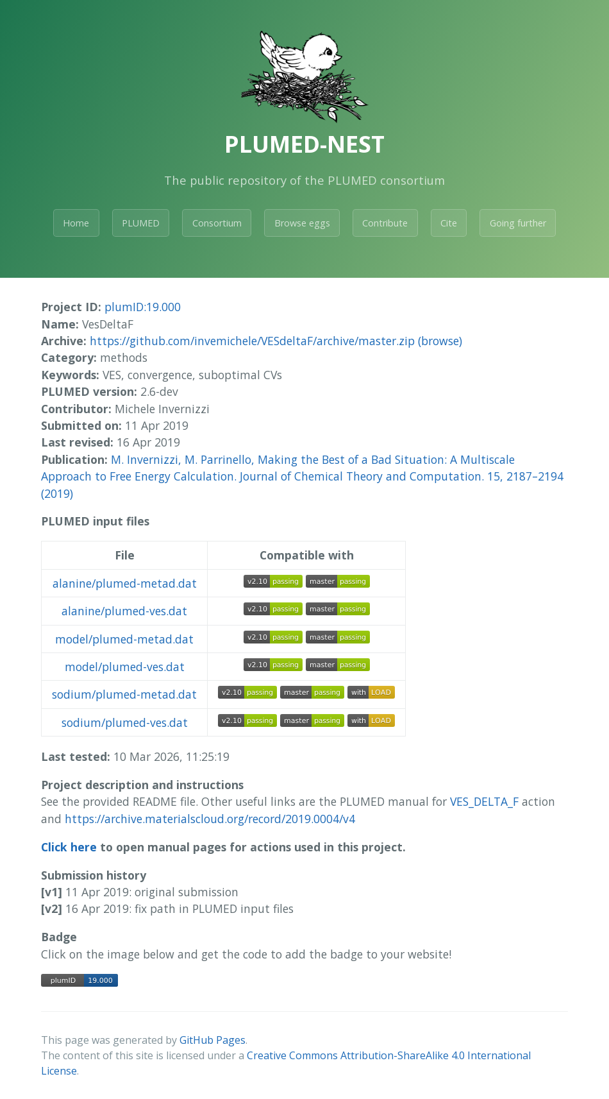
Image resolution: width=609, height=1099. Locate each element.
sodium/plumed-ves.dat (125, 722)
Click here (69, 847)
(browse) (440, 340)
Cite (448, 223)
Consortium (217, 223)
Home (76, 223)
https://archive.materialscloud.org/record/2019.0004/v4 (210, 818)
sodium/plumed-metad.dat (124, 694)
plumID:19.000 (142, 306)
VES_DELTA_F (484, 801)
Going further (518, 223)
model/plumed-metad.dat (124, 639)
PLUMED (141, 223)
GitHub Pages (212, 1040)
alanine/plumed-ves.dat (124, 610)
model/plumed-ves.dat (125, 666)
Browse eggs (302, 223)
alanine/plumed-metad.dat (125, 583)
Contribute (385, 223)
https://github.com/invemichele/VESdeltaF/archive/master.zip (252, 340)
